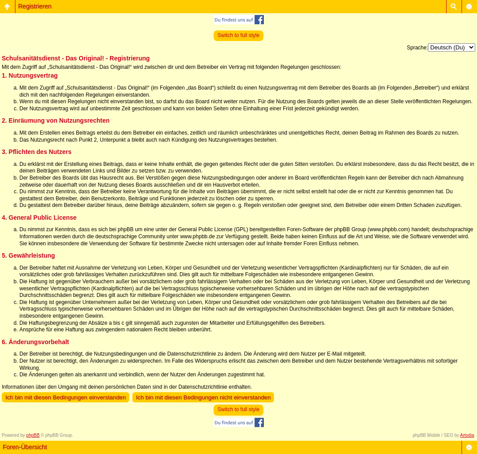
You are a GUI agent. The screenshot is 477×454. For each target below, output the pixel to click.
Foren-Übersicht (25, 446)
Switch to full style (238, 35)
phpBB (33, 435)
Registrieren (34, 6)
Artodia (467, 435)
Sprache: (417, 48)
